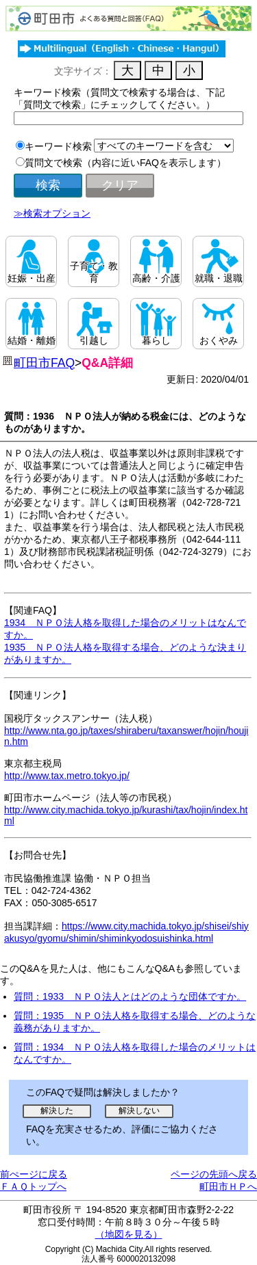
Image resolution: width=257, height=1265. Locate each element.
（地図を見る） (128, 1234)
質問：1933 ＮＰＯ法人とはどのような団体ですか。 (130, 996)
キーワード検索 (58, 146)
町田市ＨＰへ (228, 1186)
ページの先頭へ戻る (214, 1174)
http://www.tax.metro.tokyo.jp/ (67, 775)
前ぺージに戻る (33, 1174)
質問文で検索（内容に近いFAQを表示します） (125, 162)
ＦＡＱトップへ (33, 1186)
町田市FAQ (44, 363)
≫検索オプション (52, 213)
